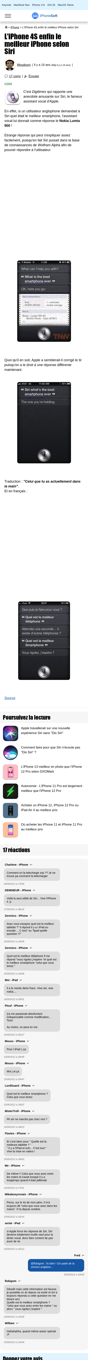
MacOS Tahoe (66, 4)
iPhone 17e (38, 4)
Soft (48, 16)
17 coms (14, 76)
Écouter (34, 76)
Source (9, 698)
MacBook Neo (22, 4)
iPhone (15, 27)
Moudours (24, 64)
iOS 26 (51, 4)
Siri (9, 84)
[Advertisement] (44, 208)
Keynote (6, 4)
